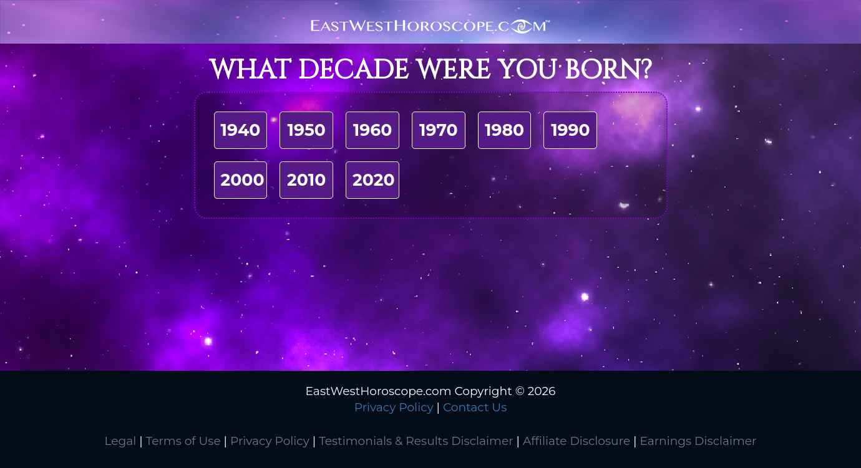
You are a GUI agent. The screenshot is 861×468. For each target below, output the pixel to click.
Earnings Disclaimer (698, 441)
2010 (306, 180)
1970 (438, 130)
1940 (241, 130)
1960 (372, 130)
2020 (374, 180)
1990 (570, 130)
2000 (243, 180)
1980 (504, 130)
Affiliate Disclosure (576, 441)
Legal (120, 441)
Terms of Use (183, 441)
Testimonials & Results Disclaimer (416, 441)
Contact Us (475, 407)
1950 (307, 130)
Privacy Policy (394, 407)
